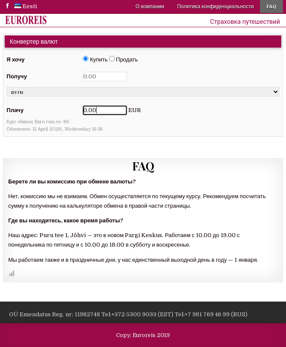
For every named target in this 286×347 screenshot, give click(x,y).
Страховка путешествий (245, 21)
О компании (150, 6)
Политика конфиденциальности (215, 6)
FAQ (271, 6)
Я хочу (15, 59)
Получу (16, 76)
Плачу (14, 110)
